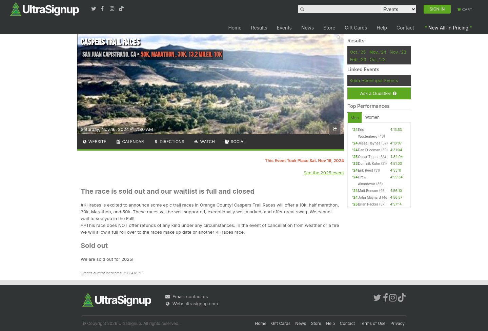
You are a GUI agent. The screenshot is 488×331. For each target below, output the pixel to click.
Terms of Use (373, 323)
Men (354, 117)
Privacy (397, 323)
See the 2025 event (324, 172)
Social (235, 141)
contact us (197, 296)
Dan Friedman (369, 150)
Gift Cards (356, 28)
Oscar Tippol (368, 157)
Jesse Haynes (369, 143)
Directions (168, 141)
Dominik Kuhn (369, 163)
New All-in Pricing (448, 28)
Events (284, 28)
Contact (405, 28)
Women (372, 117)
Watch (204, 141)
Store (329, 28)
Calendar (130, 141)
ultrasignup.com (201, 303)
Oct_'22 (377, 59)
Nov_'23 (398, 52)
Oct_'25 (358, 52)
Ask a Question (378, 93)
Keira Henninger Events (373, 80)
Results (259, 28)
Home (234, 28)
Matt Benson (368, 191)
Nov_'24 (377, 52)
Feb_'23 (358, 59)
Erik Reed (365, 170)
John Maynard (369, 197)
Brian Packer (368, 204)
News (307, 28)
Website (94, 141)
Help (382, 28)
